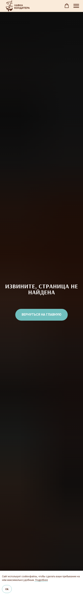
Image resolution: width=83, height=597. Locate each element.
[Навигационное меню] (76, 6)
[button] (66, 5)
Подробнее (41, 580)
